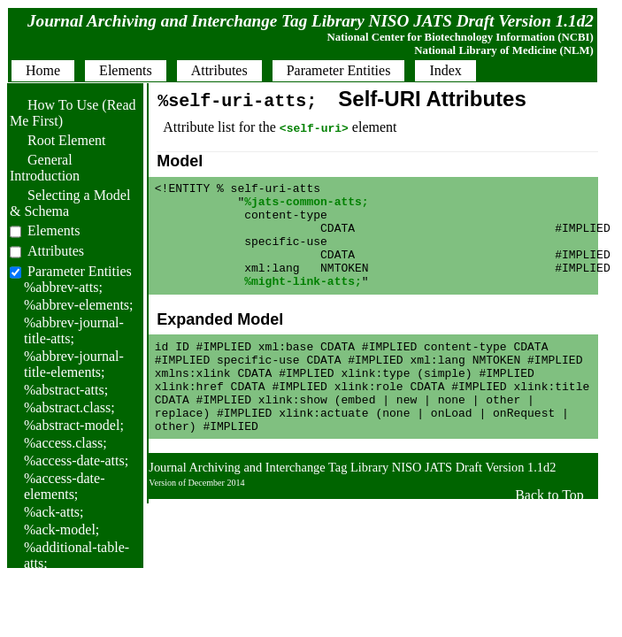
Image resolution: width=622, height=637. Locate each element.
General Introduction (45, 167)
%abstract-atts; (66, 389)
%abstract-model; (74, 425)
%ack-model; (61, 529)
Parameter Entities (79, 271)
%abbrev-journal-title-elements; (74, 364)
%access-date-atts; (76, 460)
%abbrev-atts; (63, 287)
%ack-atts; (54, 511)
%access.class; (65, 442)
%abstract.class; (69, 407)
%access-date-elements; (64, 486)
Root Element (57, 140)
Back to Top (549, 534)
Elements (54, 230)
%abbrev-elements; (79, 304)
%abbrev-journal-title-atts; (74, 330)
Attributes (55, 250)
